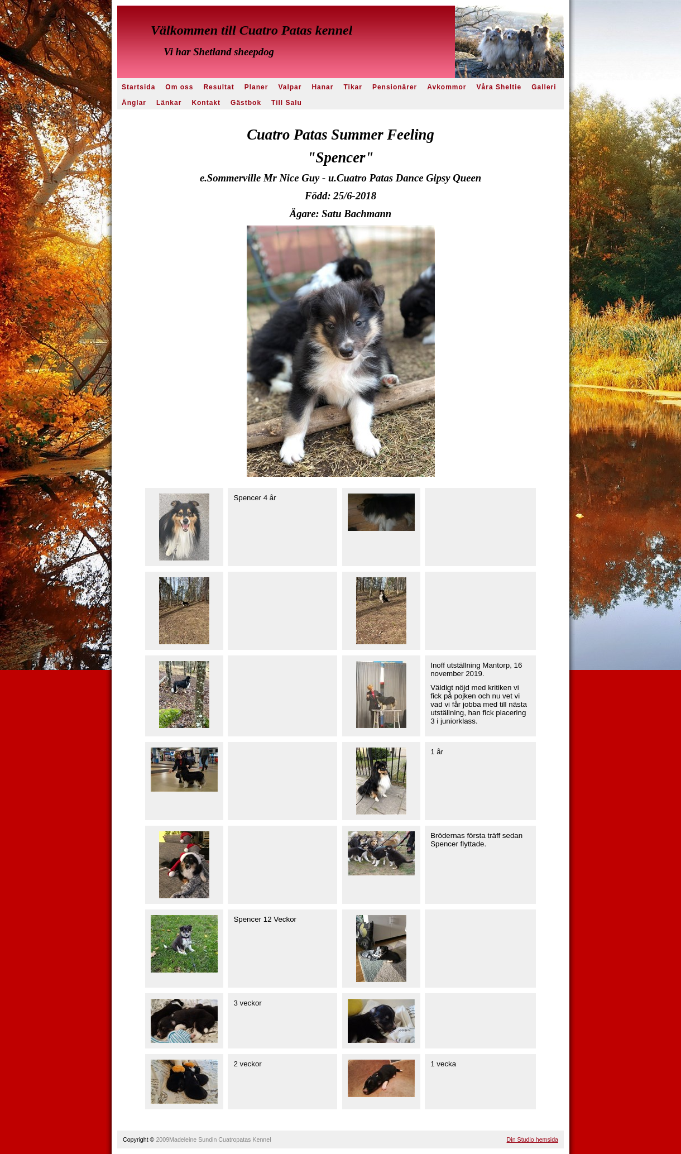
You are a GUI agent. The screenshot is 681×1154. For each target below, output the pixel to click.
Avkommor (446, 87)
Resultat (218, 87)
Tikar (352, 87)
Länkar (168, 103)
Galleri (543, 87)
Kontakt (205, 103)
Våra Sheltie (499, 87)
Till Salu (286, 103)
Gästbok (246, 103)
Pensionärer (394, 87)
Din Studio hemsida (532, 1139)
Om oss (179, 87)
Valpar (289, 87)
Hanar (322, 87)
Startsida (138, 87)
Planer (256, 87)
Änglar (134, 103)
